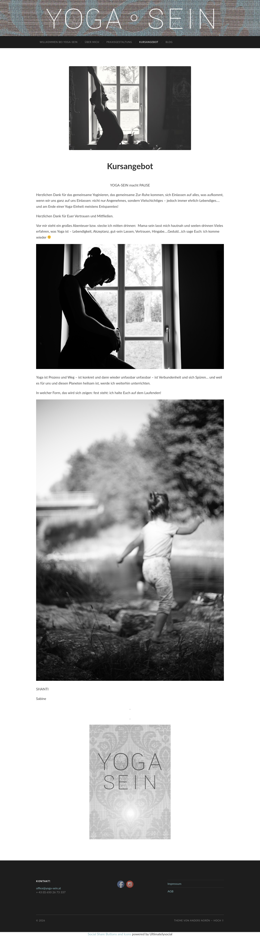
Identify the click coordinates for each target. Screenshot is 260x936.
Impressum (174, 883)
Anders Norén (200, 920)
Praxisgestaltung (119, 42)
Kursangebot (148, 42)
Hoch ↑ (219, 920)
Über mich (92, 42)
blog (169, 42)
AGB (171, 891)
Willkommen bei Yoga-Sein (58, 42)
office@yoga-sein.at (48, 888)
